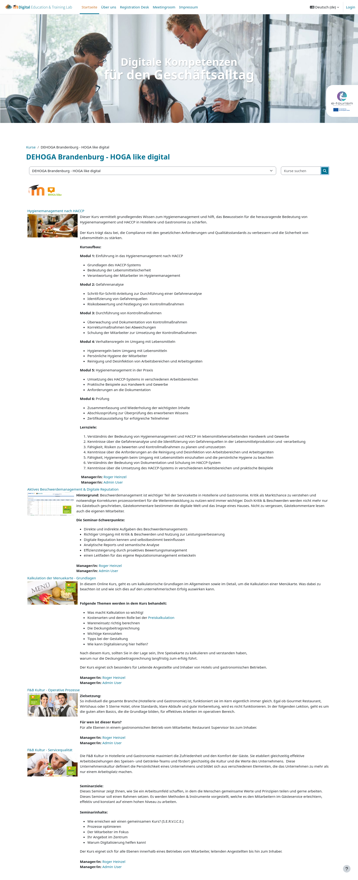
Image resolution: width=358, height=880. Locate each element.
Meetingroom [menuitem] (164, 7)
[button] (324, 7)
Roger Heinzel (114, 476)
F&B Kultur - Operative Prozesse (53, 690)
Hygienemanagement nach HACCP (55, 210)
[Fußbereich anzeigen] (346, 869)
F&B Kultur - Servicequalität (49, 749)
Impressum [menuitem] (188, 7)
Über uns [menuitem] (108, 7)
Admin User (113, 482)
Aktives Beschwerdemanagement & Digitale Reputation (73, 489)
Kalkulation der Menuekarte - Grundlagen (61, 578)
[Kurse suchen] (301, 170)
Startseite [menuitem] (89, 7)
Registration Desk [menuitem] (134, 7)
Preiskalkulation (161, 617)
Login (350, 7)
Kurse (31, 147)
